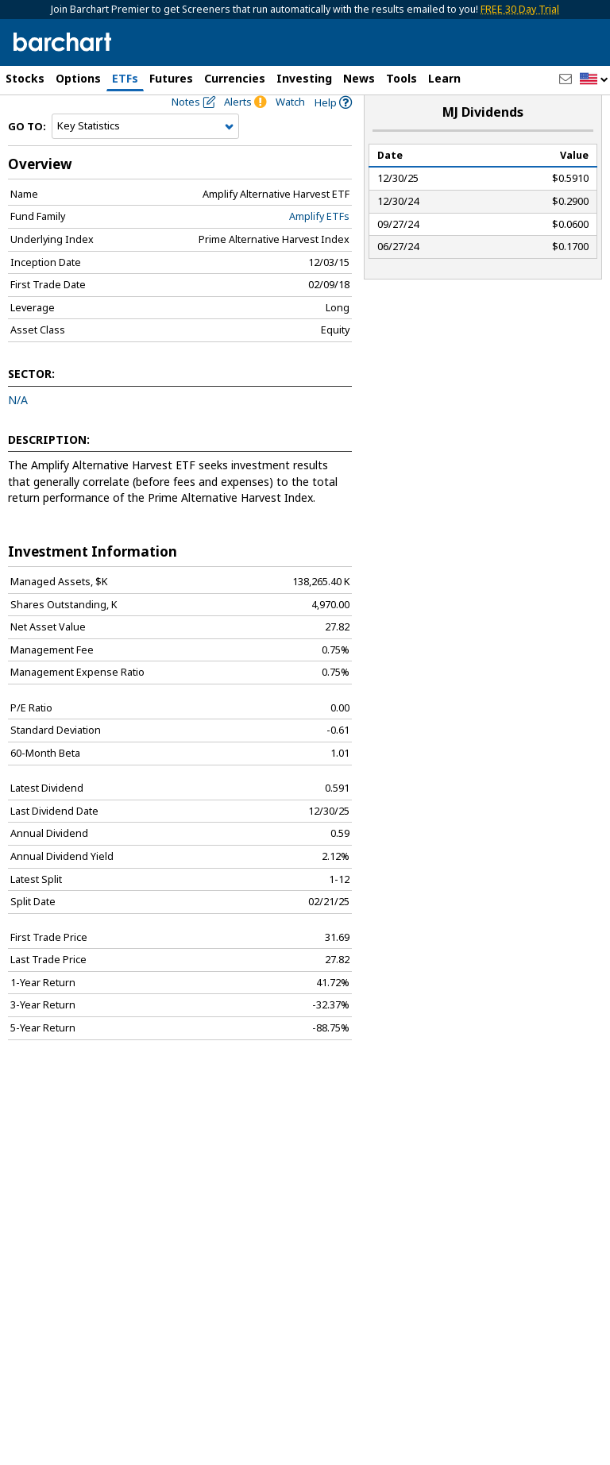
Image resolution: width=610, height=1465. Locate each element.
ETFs (125, 78)
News (359, 78)
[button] (594, 80)
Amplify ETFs (319, 244)
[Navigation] (145, 154)
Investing (304, 78)
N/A (18, 426)
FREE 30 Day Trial (520, 9)
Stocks (25, 78)
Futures (171, 78)
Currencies (234, 78)
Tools (401, 78)
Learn (444, 78)
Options (78, 78)
